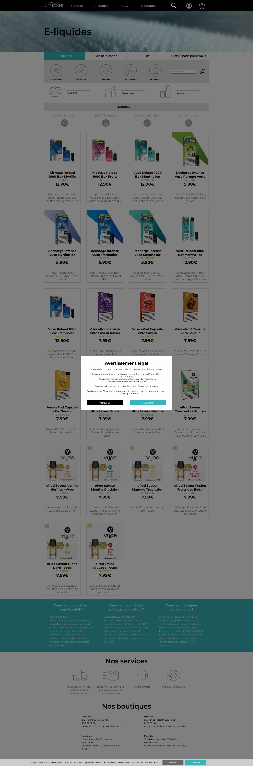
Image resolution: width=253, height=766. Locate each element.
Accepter (195, 762)
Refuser (173, 762)
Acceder (149, 402)
